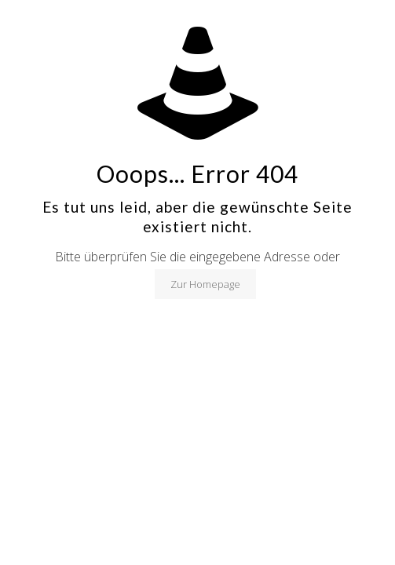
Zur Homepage (205, 284)
